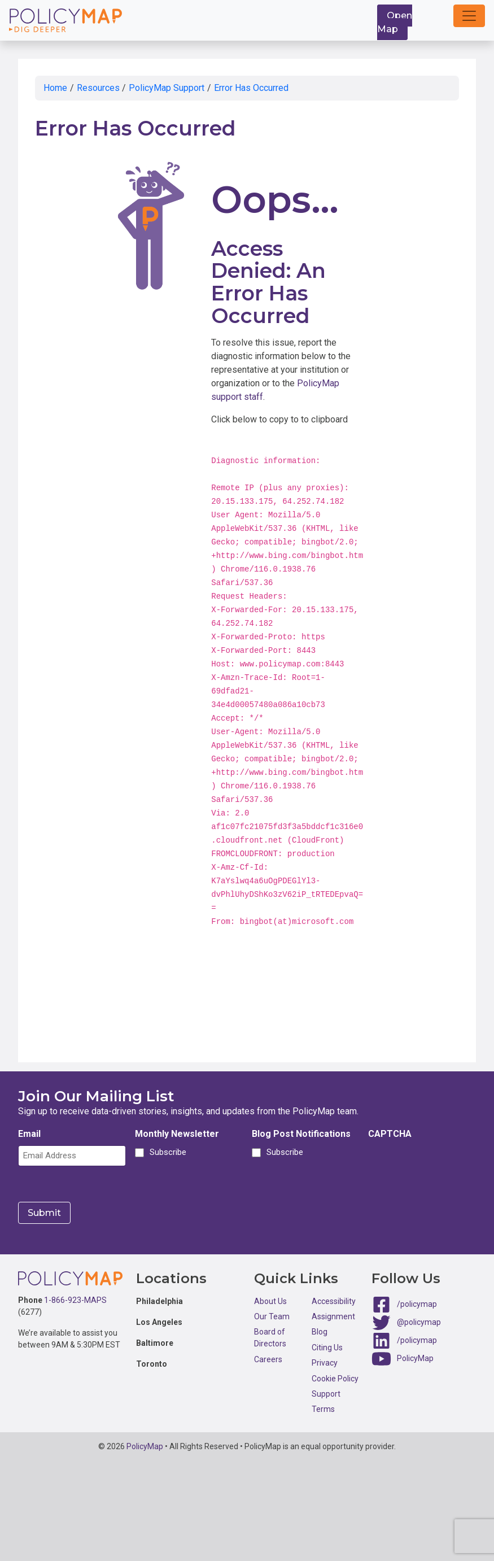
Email (29, 1133)
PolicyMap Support (166, 87)
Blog (319, 1331)
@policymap (419, 1320)
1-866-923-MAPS (75, 1299)
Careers (268, 1358)
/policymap (417, 1302)
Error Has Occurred (251, 87)
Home (55, 87)
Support (326, 1393)
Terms (323, 1408)
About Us (270, 1300)
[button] (469, 16)
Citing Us (327, 1346)
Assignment (333, 1315)
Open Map (394, 22)
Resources (98, 87)
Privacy (325, 1362)
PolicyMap (415, 1357)
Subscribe (166, 1152)
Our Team (272, 1315)
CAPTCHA (390, 1133)
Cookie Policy (335, 1377)
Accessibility (334, 1300)
